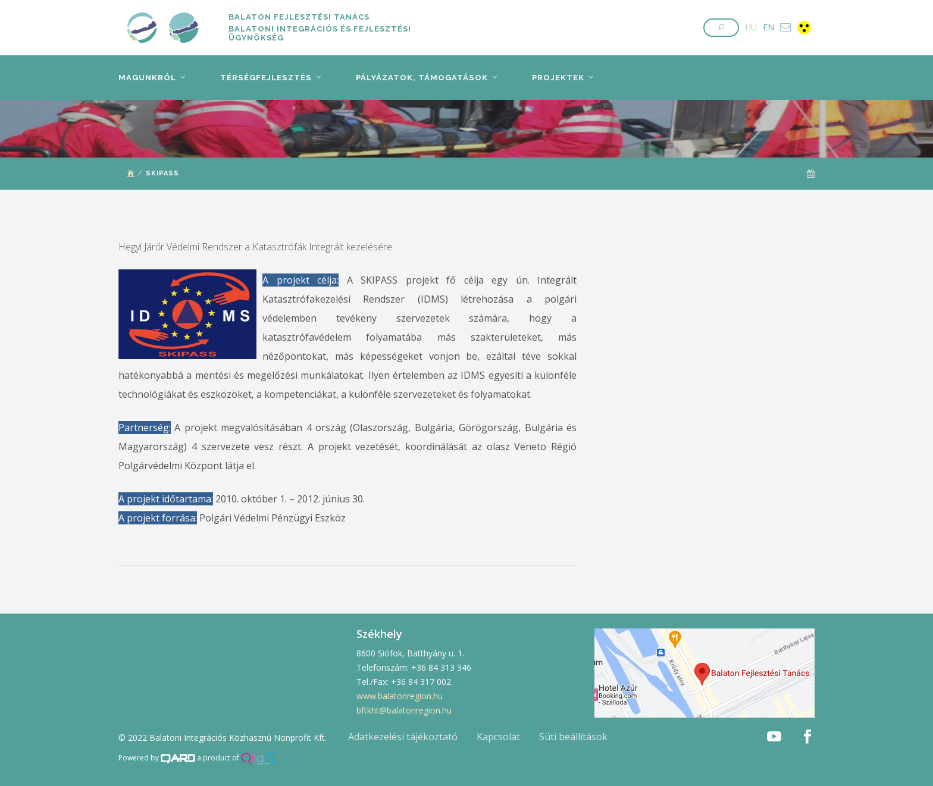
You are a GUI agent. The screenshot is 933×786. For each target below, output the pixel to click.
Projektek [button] (554, 78)
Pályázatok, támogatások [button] (418, 78)
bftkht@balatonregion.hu (404, 710)
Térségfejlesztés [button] (264, 78)
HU (751, 27)
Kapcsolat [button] (498, 736)
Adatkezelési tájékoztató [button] (403, 736)
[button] (721, 27)
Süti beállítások (573, 736)
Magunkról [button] (147, 78)
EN (768, 27)
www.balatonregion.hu (399, 696)
